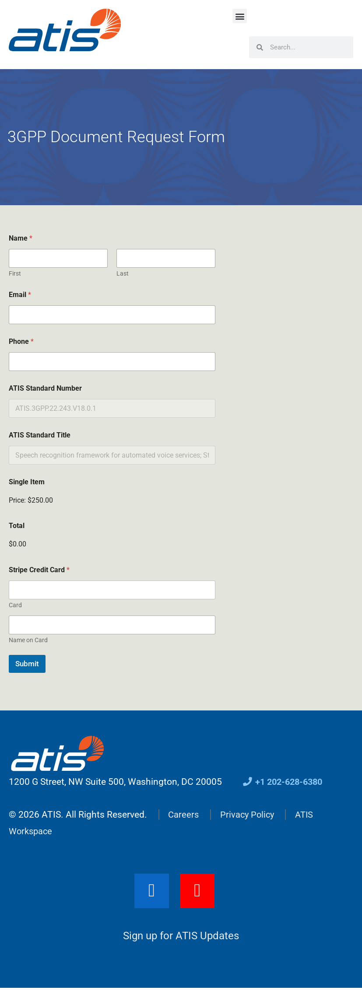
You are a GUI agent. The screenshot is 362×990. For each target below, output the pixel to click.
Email (20, 294)
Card (15, 605)
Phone (21, 341)
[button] (239, 16)
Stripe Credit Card (39, 570)
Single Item (27, 482)
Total (17, 525)
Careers (184, 814)
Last (122, 273)
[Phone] (112, 361)
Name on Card (28, 640)
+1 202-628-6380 (285, 782)
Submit (27, 663)
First (15, 273)
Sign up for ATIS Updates (181, 937)
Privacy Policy (249, 814)
